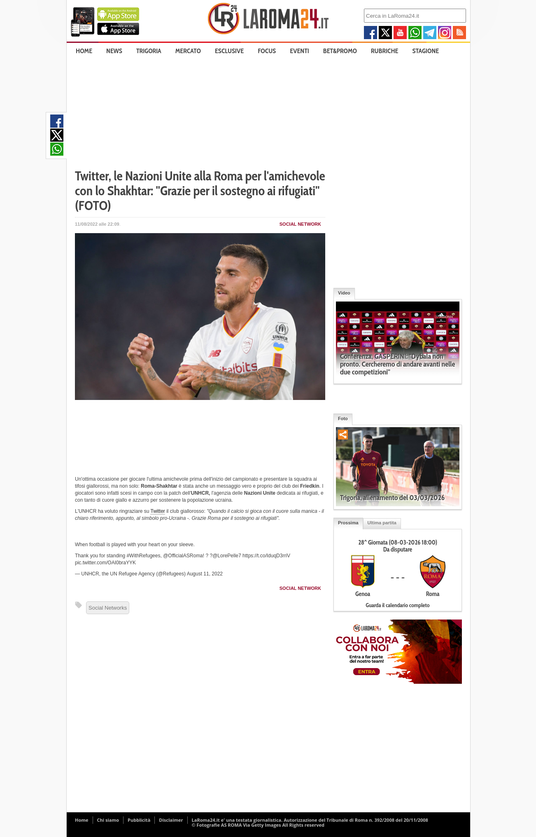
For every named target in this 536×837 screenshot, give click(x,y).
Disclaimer (171, 820)
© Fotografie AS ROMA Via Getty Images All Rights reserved (258, 825)
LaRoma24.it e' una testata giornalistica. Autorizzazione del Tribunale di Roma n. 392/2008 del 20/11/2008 (310, 820)
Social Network (300, 224)
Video (344, 292)
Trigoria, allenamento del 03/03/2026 (392, 497)
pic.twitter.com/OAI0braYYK (105, 563)
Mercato (188, 51)
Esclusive (229, 51)
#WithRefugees (143, 556)
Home (84, 51)
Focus (267, 51)
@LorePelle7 (226, 556)
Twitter (157, 511)
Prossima (348, 522)
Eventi (299, 51)
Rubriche (385, 51)
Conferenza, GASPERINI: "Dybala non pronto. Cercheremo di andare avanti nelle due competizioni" (397, 364)
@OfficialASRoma (183, 556)
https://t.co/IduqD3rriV (266, 556)
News (114, 51)
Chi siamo (108, 820)
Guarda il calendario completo (397, 605)
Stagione (425, 51)
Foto (343, 418)
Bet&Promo (340, 51)
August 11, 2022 (205, 574)
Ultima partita (382, 522)
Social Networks (108, 608)
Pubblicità (139, 820)
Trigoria (148, 51)
